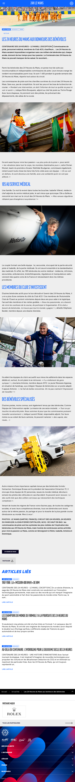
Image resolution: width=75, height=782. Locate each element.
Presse (37, 765)
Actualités (15, 692)
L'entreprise (37, 752)
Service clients (37, 746)
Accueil (4, 692)
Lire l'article (7, 602)
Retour (5, 33)
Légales (37, 759)
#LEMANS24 (37, 771)
